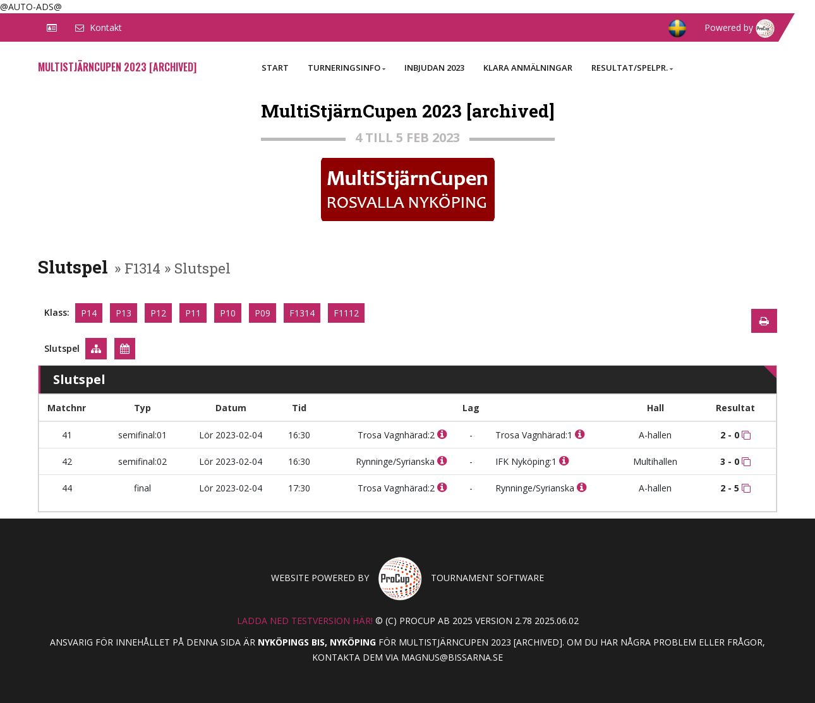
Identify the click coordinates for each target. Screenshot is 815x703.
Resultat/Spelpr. (632, 67)
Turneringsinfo (346, 67)
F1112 (346, 313)
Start (275, 67)
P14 (89, 313)
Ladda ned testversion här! (305, 621)
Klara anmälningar (527, 67)
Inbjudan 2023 (434, 67)
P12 (158, 313)
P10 (228, 313)
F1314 (302, 313)
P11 (193, 313)
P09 (262, 313)
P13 (123, 313)
